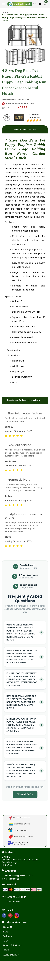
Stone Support (11, 954)
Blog (5, 931)
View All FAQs (25, 794)
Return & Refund (12, 945)
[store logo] (19, 3)
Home (5, 12)
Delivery (7, 936)
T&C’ (5, 941)
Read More (19, 421)
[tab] (25, 129)
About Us (8, 927)
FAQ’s (6, 950)
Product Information (25, 129)
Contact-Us (13, 901)
